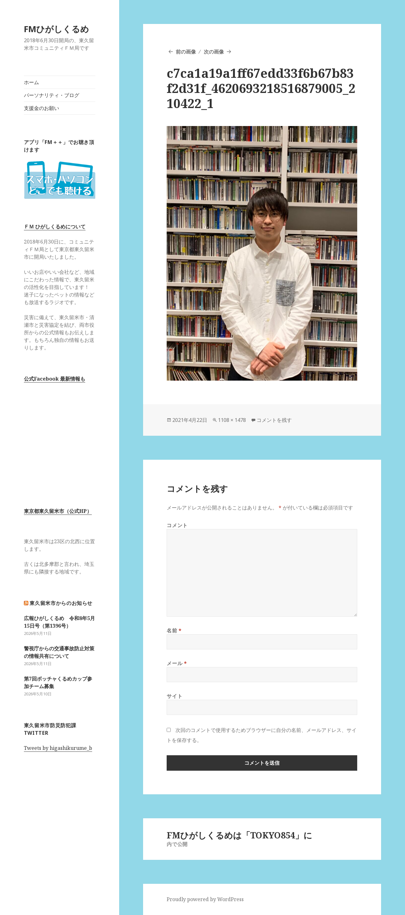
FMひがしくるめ (56, 29)
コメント (177, 525)
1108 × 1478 (232, 420)
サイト (174, 696)
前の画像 (186, 51)
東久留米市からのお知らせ (61, 603)
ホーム (31, 82)
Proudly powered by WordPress (205, 899)
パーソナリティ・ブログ (51, 95)
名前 (174, 630)
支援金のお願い (41, 108)
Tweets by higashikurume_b (58, 748)
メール (177, 663)
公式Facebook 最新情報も (54, 378)
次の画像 (214, 51)
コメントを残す (274, 420)
